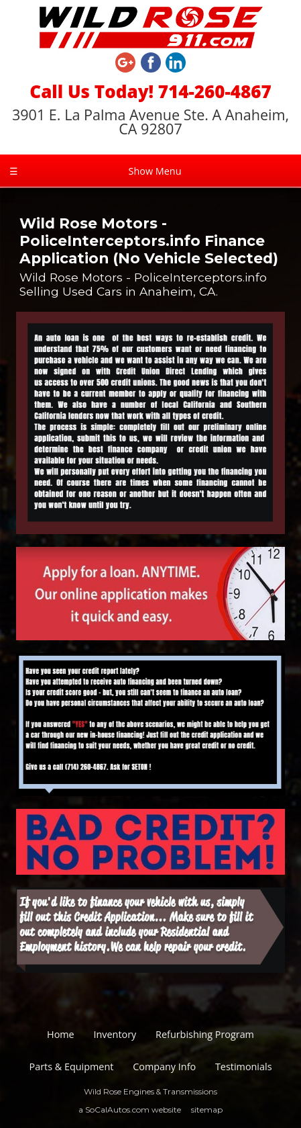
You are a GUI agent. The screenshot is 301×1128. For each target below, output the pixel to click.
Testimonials (243, 1066)
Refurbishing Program (205, 1034)
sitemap (207, 1109)
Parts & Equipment (71, 1066)
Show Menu (95, 171)
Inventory (114, 1034)
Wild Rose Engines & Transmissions (150, 1091)
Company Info (164, 1066)
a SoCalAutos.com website (129, 1109)
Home (60, 1034)
